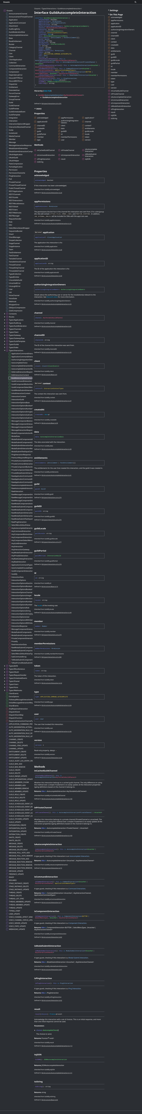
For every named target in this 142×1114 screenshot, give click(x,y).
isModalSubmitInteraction (49, 75)
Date (49, 34)
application (43, 23)
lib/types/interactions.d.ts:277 (51, 542)
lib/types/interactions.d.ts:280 (51, 657)
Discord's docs (52, 297)
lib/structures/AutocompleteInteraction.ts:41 (57, 475)
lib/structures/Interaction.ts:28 (52, 250)
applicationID (44, 24)
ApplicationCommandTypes (65, 70)
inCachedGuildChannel (47, 59)
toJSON (41, 82)
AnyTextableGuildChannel (56, 28)
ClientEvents (56, 31)
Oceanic (6, 2)
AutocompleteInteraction (45, 60)
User (45, 55)
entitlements (44, 37)
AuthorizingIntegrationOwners (76, 26)
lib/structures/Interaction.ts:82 (52, 937)
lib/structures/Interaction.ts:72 (52, 868)
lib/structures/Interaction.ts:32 (52, 683)
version (42, 57)
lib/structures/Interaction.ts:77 (52, 903)
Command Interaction (77, 889)
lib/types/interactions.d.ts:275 (51, 498)
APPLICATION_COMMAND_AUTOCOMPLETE (57, 54)
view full (47, 91)
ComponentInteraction (76, 72)
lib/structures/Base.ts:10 (50, 587)
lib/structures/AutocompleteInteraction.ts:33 (57, 304)
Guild (47, 39)
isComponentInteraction (48, 72)
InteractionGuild (57, 44)
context (42, 33)
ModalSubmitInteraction (79, 75)
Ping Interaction (75, 988)
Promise (56, 80)
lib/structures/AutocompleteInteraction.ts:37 (57, 401)
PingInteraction (70, 78)
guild (41, 39)
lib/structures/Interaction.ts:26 (52, 193)
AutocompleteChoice (50, 1030)
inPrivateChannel (45, 62)
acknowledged (44, 20)
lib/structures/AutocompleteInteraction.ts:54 (57, 705)
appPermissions (45, 21)
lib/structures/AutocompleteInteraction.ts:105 (57, 836)
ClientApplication (58, 23)
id (39, 46)
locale (41, 47)
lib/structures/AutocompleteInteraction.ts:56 (57, 731)
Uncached (38, 64)
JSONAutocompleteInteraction (58, 82)
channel (42, 28)
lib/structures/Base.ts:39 (50, 423)
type (40, 54)
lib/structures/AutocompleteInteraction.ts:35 (57, 352)
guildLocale (43, 42)
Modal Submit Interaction (78, 958)
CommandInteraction (74, 69)
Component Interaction (78, 923)
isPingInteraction (46, 78)
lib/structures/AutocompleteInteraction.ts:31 (57, 224)
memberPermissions (46, 51)
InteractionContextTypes (57, 33)
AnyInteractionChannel (44, 67)
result (41, 80)
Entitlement (56, 37)
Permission (56, 21)
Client (48, 31)
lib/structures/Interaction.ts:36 (52, 758)
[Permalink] (51, 175)
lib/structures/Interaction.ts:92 (52, 1000)
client (41, 31)
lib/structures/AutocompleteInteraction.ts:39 (57, 449)
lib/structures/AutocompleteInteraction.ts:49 (57, 613)
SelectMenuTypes (41, 73)
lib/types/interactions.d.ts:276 (51, 520)
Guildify (41, 95)
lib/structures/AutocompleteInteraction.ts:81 (57, 326)
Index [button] (37, 109)
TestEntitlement (70, 37)
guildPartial (44, 44)
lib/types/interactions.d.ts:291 (51, 104)
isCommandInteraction (47, 69)
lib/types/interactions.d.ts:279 (51, 635)
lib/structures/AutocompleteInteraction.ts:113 (57, 1046)
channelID (42, 29)
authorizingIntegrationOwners (51, 26)
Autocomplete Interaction (79, 856)
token (41, 52)
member (41, 49)
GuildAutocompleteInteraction (69, 8)
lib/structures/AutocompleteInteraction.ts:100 (57, 799)
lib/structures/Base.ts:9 (49, 375)
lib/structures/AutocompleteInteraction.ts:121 (57, 1073)
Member (48, 49)
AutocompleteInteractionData (55, 36)
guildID (42, 41)
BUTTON (88, 72)
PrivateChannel (89, 62)
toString (42, 83)
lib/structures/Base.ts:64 (50, 1100)
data (40, 36)
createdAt (42, 34)
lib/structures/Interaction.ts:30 (52, 276)
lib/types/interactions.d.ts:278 (51, 564)
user (40, 55)
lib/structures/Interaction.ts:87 (52, 970)
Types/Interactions (49, 8)
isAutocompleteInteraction (49, 65)
